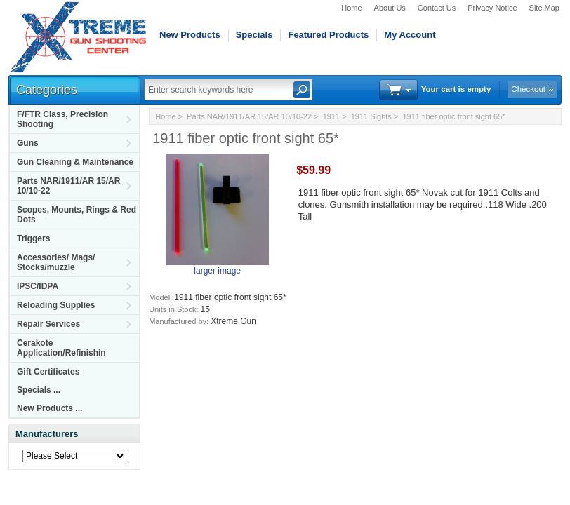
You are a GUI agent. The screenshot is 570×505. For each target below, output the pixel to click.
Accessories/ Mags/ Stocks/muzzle (56, 262)
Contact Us (437, 8)
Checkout (528, 89)
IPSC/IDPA (37, 286)
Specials (254, 34)
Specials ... (38, 390)
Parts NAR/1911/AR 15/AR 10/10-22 (68, 186)
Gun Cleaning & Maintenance (75, 162)
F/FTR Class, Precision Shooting (62, 119)
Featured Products (328, 34)
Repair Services (48, 324)
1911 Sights (371, 116)
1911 (331, 116)
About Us (390, 8)
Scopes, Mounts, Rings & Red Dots (76, 214)
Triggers (33, 238)
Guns (28, 143)
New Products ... (49, 408)
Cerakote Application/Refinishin (61, 348)
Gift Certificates (48, 372)
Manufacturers (47, 434)
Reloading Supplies (56, 305)
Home (351, 8)
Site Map (544, 8)
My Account (409, 34)
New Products (189, 34)
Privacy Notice (492, 8)
